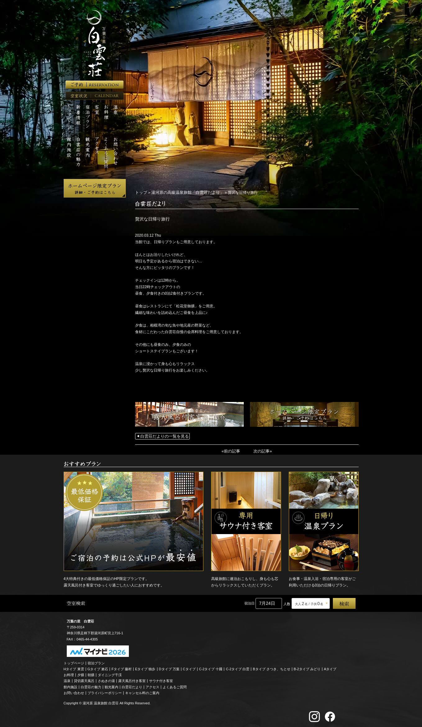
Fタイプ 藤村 (121, 668)
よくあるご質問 (175, 686)
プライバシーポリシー (105, 692)
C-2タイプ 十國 (211, 668)
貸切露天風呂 (84, 680)
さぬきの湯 (106, 680)
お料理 (69, 674)
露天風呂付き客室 (132, 680)
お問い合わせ (74, 692)
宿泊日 (249, 602)
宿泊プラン (96, 662)
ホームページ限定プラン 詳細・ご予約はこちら (95, 188)
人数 (287, 603)
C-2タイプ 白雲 (237, 668)
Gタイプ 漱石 (98, 668)
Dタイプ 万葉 (169, 668)
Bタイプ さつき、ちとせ (271, 668)
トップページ (74, 662)
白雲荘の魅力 (91, 686)
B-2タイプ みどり (307, 668)
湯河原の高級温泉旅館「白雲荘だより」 (183, 192)
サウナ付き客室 (161, 680)
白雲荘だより (132, 686)
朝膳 (91, 674)
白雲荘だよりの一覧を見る (162, 436)
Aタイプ (330, 668)
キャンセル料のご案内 (142, 692)
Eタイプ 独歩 (145, 668)
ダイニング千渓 (110, 674)
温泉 (67, 680)
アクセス (152, 686)
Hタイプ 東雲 (74, 668)
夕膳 (80, 674)
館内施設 (70, 686)
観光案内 (111, 686)
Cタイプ (189, 668)
